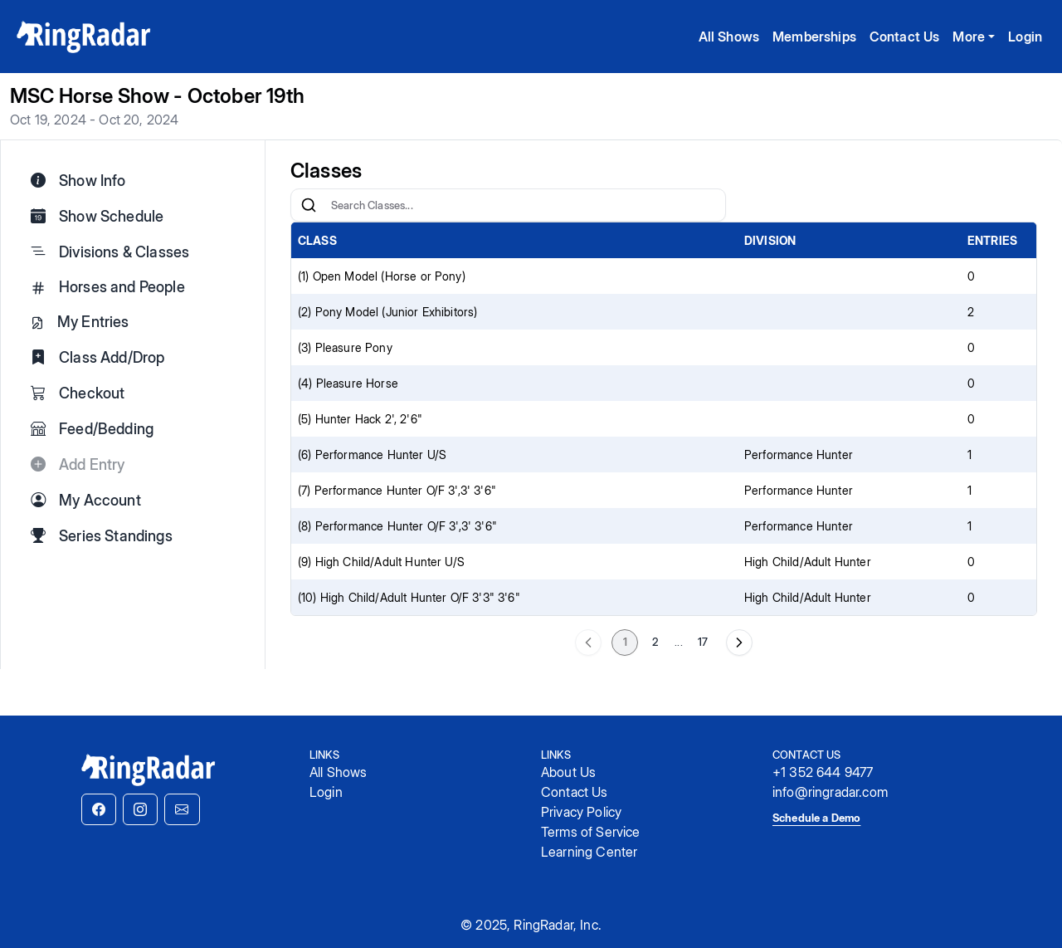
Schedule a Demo (816, 817)
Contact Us (905, 36)
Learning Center (589, 851)
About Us (568, 772)
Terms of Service (591, 831)
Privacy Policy (581, 812)
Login (1025, 36)
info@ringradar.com (830, 792)
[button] (98, 809)
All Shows (729, 36)
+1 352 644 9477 (822, 772)
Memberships (814, 36)
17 (703, 641)
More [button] (968, 36)
